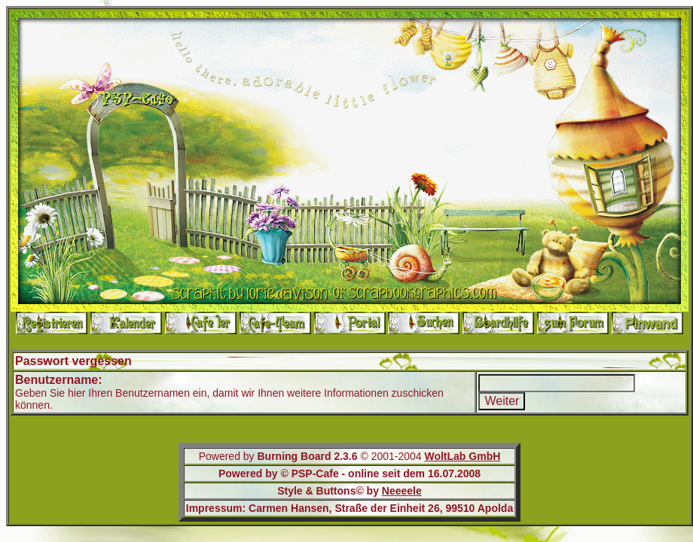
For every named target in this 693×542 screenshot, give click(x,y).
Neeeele (402, 491)
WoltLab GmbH (462, 456)
